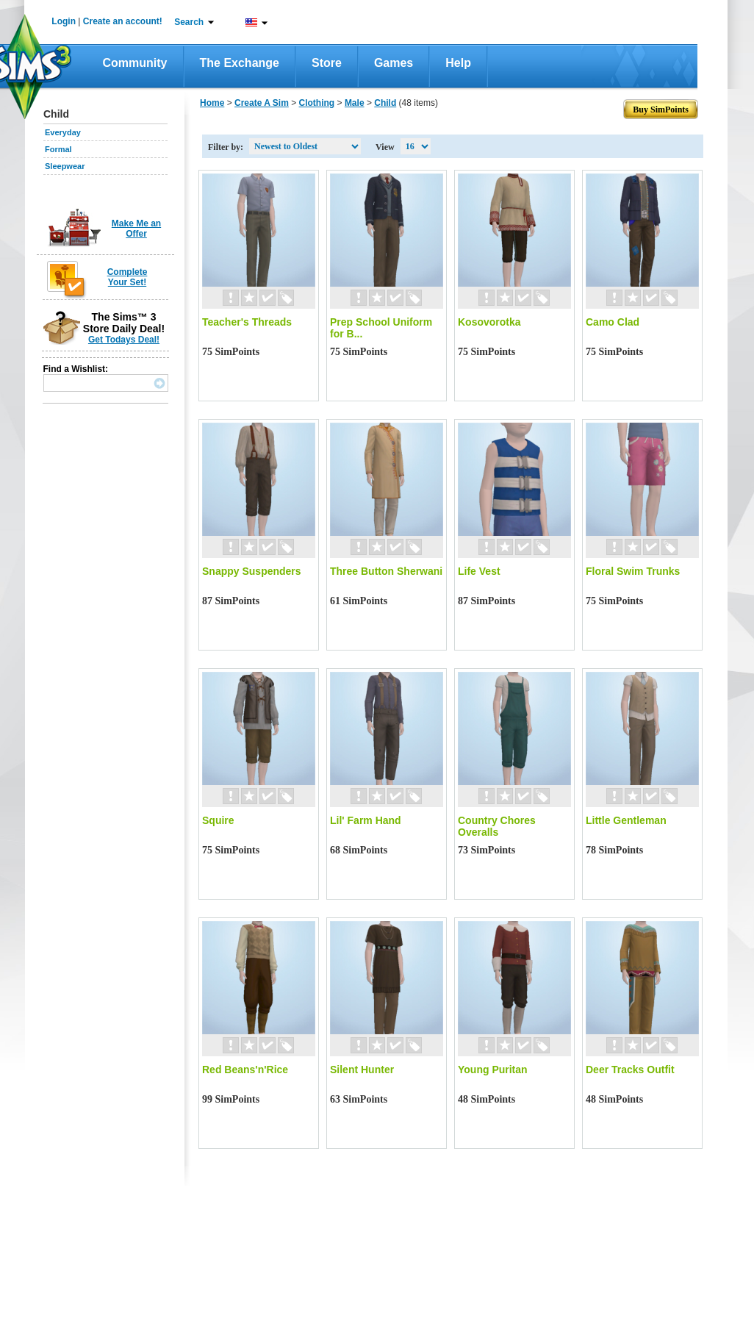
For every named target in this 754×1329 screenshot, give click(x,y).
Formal (58, 149)
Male (355, 103)
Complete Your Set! (127, 277)
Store (327, 63)
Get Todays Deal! (123, 339)
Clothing (317, 103)
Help (458, 63)
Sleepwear (65, 166)
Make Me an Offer (136, 228)
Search (189, 22)
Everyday (63, 132)
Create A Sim (261, 103)
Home (212, 103)
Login (63, 21)
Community (135, 63)
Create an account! (122, 21)
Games (393, 63)
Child (385, 103)
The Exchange (239, 63)
